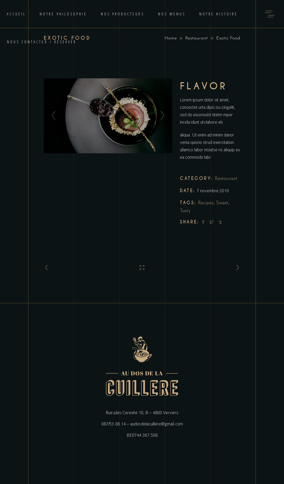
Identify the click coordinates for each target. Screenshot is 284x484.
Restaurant (196, 38)
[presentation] (52, 116)
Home (171, 38)
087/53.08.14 (113, 423)
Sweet (222, 203)
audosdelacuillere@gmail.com (156, 423)
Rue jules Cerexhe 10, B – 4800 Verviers (142, 412)
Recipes (205, 203)
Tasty (185, 211)
